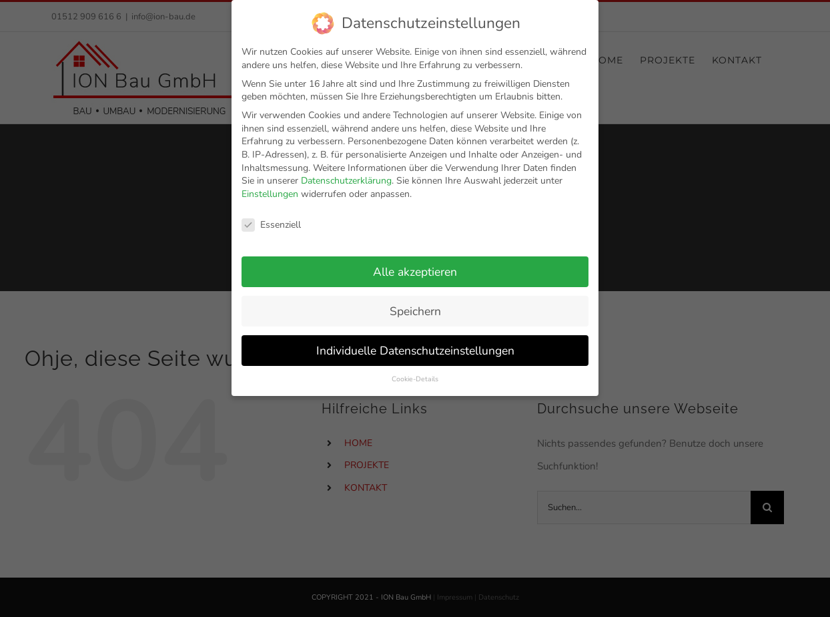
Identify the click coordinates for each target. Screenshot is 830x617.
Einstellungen (270, 187)
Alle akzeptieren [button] (415, 265)
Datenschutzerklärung (346, 174)
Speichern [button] (415, 304)
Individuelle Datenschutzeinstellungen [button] (415, 344)
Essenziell (271, 218)
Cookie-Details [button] (415, 373)
